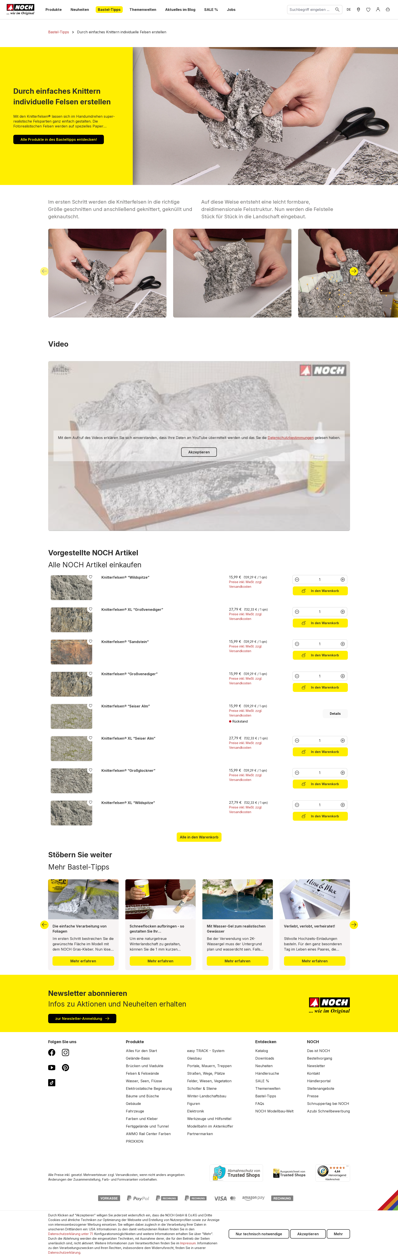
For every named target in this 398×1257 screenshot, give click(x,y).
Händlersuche (267, 1073)
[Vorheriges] (44, 271)
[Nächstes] (354, 271)
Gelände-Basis (138, 1058)
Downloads (264, 1058)
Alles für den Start (141, 1050)
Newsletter (316, 1066)
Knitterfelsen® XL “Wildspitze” (128, 802)
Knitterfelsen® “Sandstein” (125, 641)
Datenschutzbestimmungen (291, 437)
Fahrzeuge (135, 1111)
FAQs (259, 1103)
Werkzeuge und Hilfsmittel (209, 1118)
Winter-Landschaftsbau (206, 1096)
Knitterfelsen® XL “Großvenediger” (132, 609)
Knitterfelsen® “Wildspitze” (125, 577)
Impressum (188, 1243)
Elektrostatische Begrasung (149, 1088)
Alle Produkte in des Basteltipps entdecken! (58, 139)
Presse (313, 1096)
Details (335, 713)
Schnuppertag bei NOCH (328, 1103)
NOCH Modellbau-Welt (274, 1111)
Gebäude (133, 1103)
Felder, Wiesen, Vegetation (209, 1081)
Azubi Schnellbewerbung (328, 1111)
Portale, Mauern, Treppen (209, 1066)
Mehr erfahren (83, 961)
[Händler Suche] (358, 9)
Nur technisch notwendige (259, 1234)
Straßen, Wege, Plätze (206, 1073)
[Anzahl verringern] (296, 579)
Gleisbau (194, 1058)
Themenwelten (267, 1088)
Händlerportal (319, 1081)
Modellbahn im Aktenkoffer (210, 1126)
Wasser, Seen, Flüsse (144, 1081)
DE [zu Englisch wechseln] (349, 9)
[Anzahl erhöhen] (343, 579)
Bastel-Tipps (265, 1096)
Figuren (193, 1103)
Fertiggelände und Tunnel (147, 1126)
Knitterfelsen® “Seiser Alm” (125, 706)
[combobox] (310, 9)
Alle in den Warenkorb (199, 837)
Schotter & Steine (202, 1088)
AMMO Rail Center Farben (148, 1134)
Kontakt (313, 1073)
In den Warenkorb (320, 590)
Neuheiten (264, 1066)
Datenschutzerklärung (64, 1252)
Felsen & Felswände (142, 1073)
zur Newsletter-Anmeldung (82, 1018)
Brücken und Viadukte (144, 1066)
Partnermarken (200, 1134)
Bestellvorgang (319, 1058)
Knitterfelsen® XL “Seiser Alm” (128, 738)
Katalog (261, 1050)
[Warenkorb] (387, 9)
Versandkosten (126, 1175)
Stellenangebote (320, 1088)
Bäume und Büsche (142, 1096)
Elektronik (195, 1111)
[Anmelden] (378, 9)
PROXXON (134, 1141)
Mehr (338, 1234)
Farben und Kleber (142, 1118)
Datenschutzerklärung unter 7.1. (70, 1234)
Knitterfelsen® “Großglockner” (128, 770)
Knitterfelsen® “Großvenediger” (129, 674)
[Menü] (347, 1167)
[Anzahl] (320, 579)
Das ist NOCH (318, 1050)
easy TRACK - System (205, 1050)
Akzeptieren (199, 452)
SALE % (262, 1081)
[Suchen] (338, 9)
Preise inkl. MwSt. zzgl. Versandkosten (245, 584)
